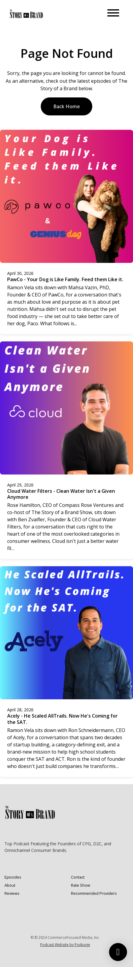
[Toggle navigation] (113, 14)
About (9, 885)
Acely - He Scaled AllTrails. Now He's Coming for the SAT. (62, 719)
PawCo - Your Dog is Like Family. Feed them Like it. (65, 279)
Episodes (12, 877)
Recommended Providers (94, 893)
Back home (66, 106)
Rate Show (80, 885)
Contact (77, 877)
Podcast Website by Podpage (65, 944)
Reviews (11, 893)
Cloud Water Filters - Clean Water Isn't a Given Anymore (61, 494)
